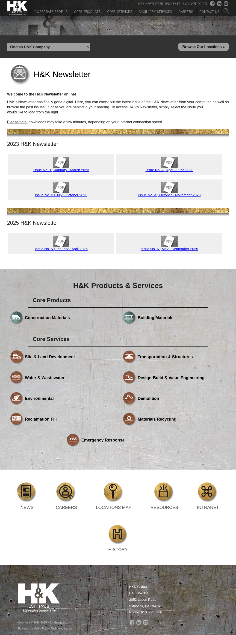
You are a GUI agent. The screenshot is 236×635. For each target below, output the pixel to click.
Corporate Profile (51, 11)
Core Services (119, 11)
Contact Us (209, 11)
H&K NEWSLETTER (150, 3)
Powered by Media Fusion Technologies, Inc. (45, 588)
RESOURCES (172, 3)
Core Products (87, 11)
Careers (186, 11)
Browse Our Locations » (203, 47)
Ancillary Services (155, 11)
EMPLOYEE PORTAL (195, 3)
